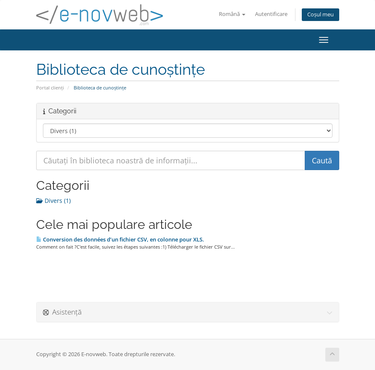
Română (232, 14)
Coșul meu (320, 14)
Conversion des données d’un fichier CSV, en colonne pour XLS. (120, 239)
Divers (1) (53, 201)
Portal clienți (50, 87)
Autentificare (271, 14)
